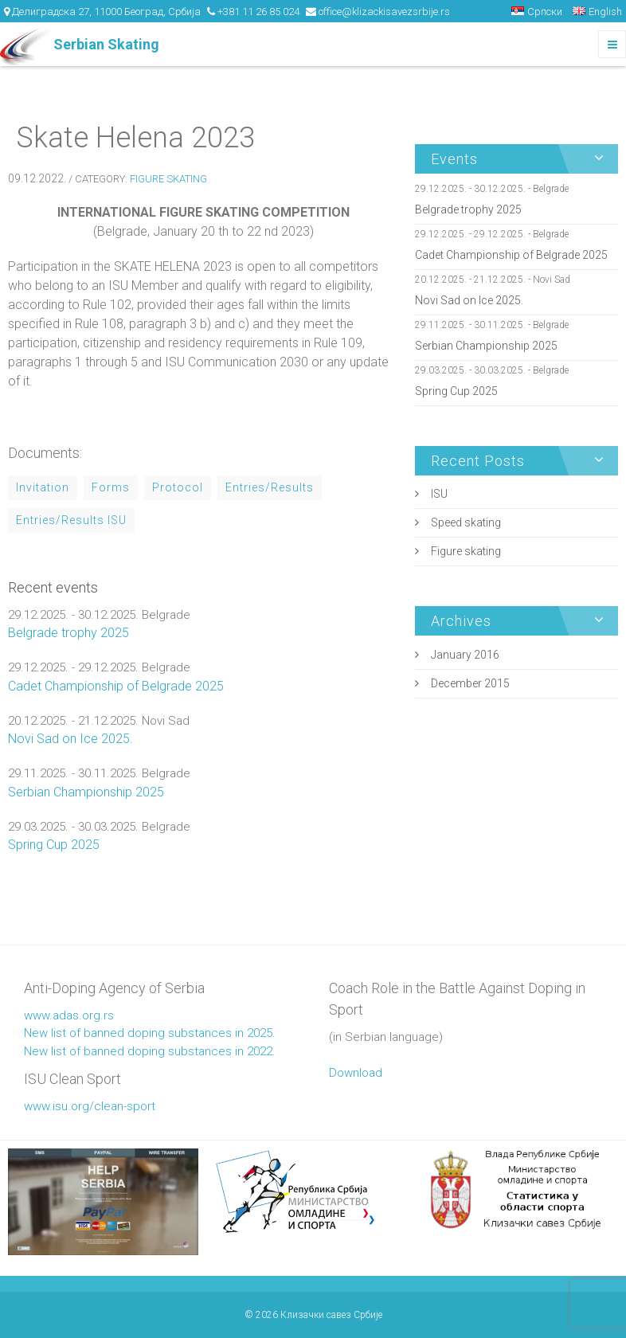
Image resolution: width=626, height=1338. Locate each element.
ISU (439, 493)
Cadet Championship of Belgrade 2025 (116, 686)
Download (355, 1073)
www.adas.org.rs (69, 1015)
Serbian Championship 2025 (86, 792)
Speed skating (466, 522)
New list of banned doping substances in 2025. (150, 1033)
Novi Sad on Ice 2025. (70, 738)
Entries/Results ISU (71, 520)
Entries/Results (269, 487)
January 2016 (465, 654)
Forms (111, 487)
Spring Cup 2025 (54, 844)
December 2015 (470, 683)
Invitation (42, 487)
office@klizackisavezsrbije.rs (384, 12)
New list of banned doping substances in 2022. (150, 1051)
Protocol (177, 487)
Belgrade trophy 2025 (68, 632)
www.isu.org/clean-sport (89, 1106)
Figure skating (168, 179)
